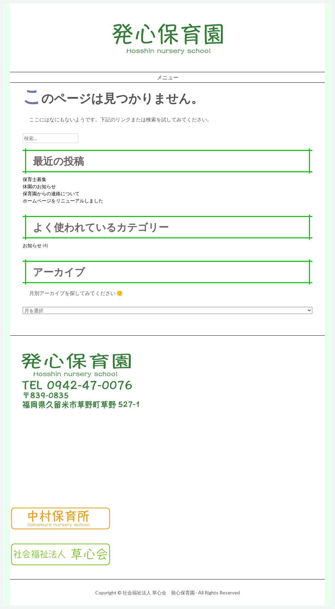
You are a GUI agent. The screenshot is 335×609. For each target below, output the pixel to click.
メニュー (168, 77)
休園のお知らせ (39, 186)
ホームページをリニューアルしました (63, 200)
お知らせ (32, 245)
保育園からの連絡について (51, 193)
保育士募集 (34, 179)
